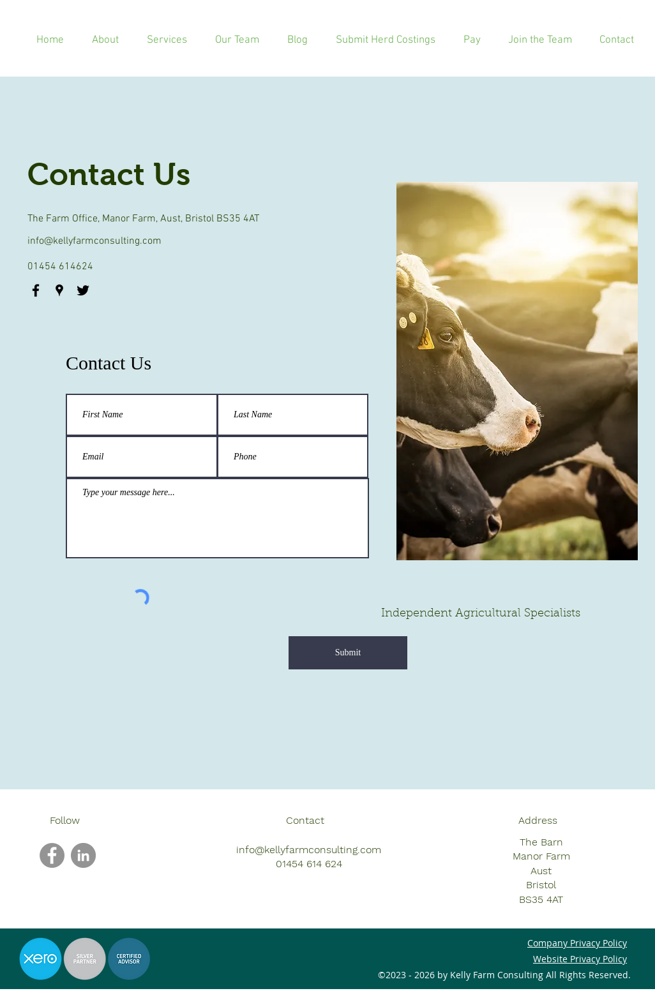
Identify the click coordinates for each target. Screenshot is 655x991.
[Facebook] (52, 855)
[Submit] (348, 652)
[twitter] (621, 16)
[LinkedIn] (83, 855)
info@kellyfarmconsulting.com (94, 241)
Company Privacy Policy (577, 943)
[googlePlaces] (602, 16)
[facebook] (582, 16)
